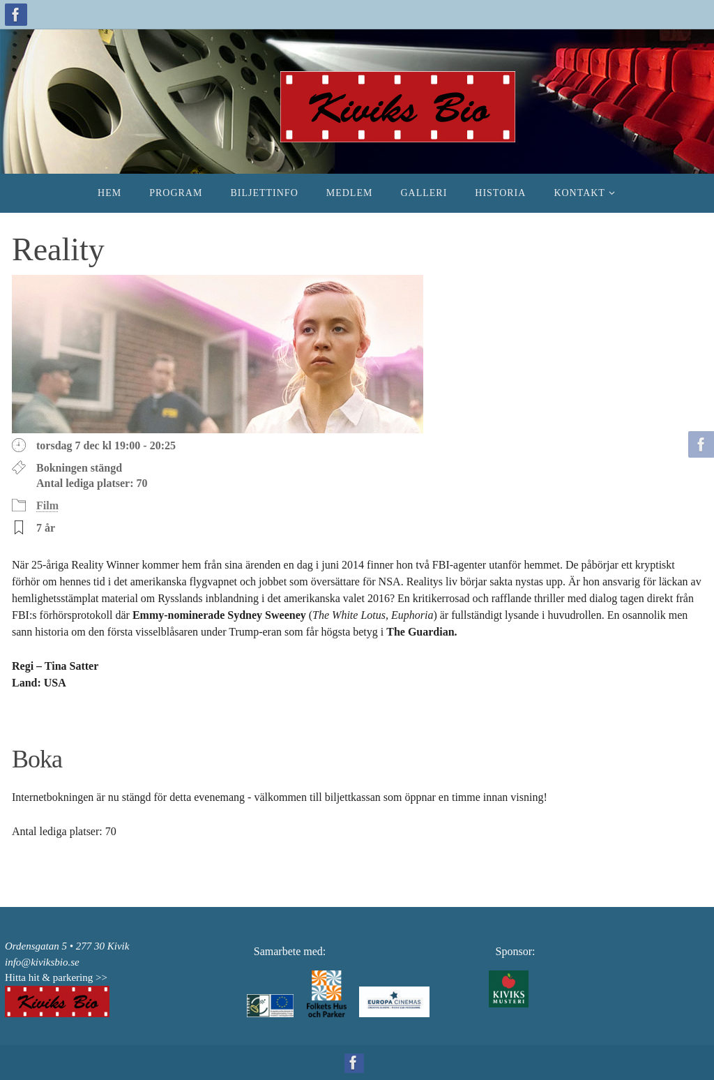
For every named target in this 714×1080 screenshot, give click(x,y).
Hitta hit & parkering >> (56, 977)
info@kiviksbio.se (42, 962)
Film (47, 505)
